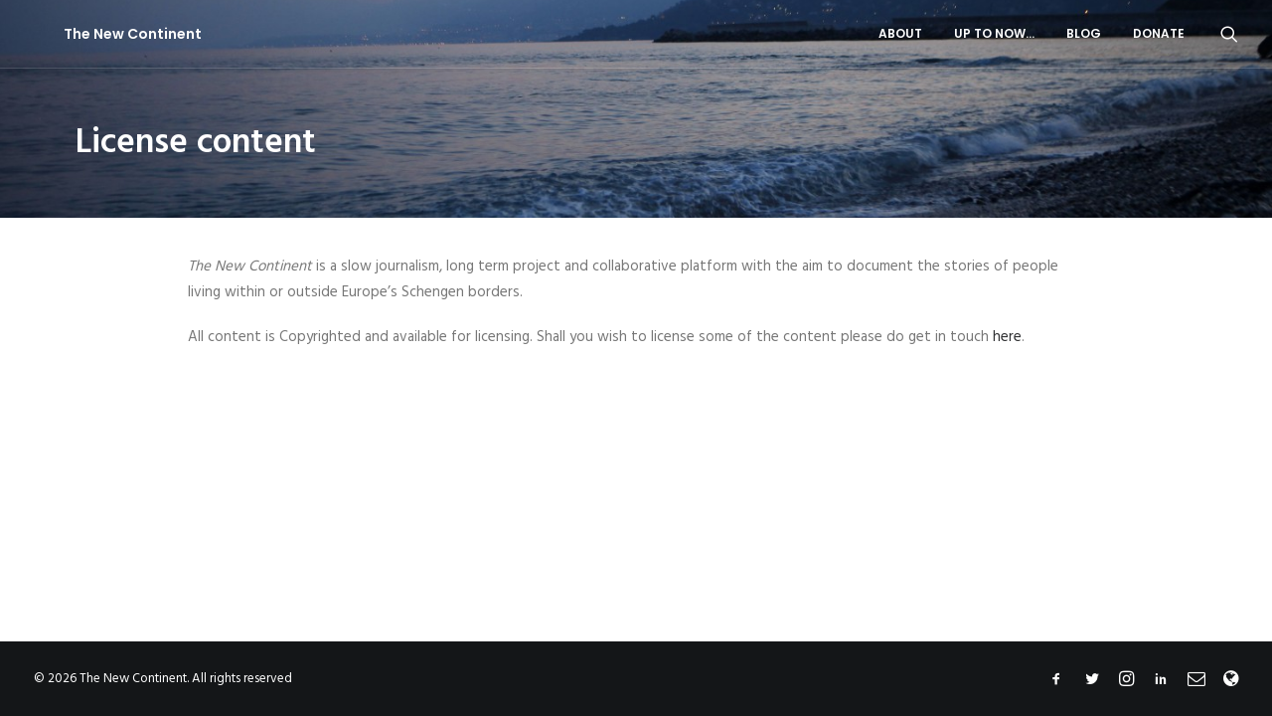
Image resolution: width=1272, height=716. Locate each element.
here (1007, 337)
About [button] (900, 33)
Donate (1159, 33)
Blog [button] (1083, 33)
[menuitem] (900, 34)
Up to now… (994, 33)
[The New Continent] (103, 34)
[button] (1229, 34)
